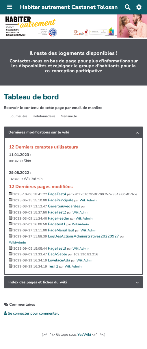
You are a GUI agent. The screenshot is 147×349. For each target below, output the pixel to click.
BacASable (57, 254)
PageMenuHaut (61, 230)
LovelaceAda (59, 260)
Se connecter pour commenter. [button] (31, 313)
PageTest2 (57, 212)
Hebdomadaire (44, 116)
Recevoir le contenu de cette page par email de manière (53, 107)
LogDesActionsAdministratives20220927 (83, 236)
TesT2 (53, 266)
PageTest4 (57, 194)
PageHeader (58, 218)
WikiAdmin (88, 200)
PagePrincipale (60, 200)
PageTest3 (57, 248)
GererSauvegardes (64, 206)
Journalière (18, 116)
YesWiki (84, 334)
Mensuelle (69, 116)
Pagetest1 (57, 224)
